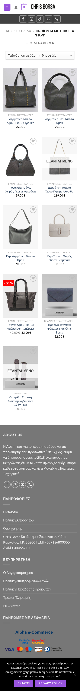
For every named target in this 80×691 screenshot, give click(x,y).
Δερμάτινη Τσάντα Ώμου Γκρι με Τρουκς (20, 121)
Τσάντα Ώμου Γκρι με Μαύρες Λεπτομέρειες (21, 326)
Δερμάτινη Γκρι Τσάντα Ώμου (59, 121)
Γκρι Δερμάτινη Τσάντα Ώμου (20, 258)
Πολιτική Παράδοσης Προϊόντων (27, 589)
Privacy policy (50, 683)
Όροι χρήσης (12, 528)
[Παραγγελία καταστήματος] (40, 55)
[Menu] (7, 7)
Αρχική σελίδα (18, 31)
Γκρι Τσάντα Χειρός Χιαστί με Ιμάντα (59, 258)
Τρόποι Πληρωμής (17, 597)
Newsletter (11, 606)
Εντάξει (24, 683)
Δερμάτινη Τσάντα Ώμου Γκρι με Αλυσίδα (59, 189)
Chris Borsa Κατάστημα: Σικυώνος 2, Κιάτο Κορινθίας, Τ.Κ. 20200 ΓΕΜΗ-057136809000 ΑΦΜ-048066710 (36, 542)
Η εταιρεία (10, 512)
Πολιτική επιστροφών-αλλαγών (26, 581)
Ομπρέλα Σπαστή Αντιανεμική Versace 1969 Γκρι (20, 400)
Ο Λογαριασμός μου (18, 573)
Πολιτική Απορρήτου (18, 520)
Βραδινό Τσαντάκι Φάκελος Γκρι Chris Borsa (59, 328)
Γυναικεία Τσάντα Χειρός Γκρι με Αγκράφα (20, 189)
